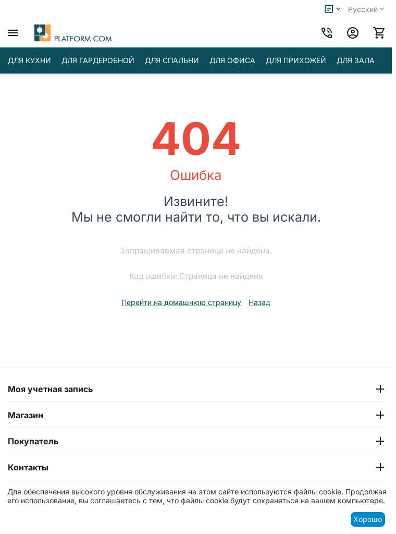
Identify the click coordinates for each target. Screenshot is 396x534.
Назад (259, 302)
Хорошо (367, 519)
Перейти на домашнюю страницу (181, 302)
